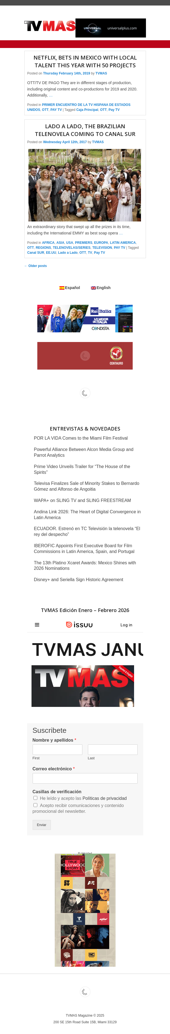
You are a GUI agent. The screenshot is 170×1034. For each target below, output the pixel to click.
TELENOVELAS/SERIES (71, 248)
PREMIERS (83, 243)
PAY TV (56, 110)
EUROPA (101, 243)
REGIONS (43, 248)
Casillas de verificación (57, 791)
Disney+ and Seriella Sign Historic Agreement (78, 579)
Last (91, 758)
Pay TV (114, 110)
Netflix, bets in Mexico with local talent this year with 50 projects (85, 61)
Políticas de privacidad (104, 798)
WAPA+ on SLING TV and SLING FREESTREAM (82, 500)
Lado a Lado (68, 253)
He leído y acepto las (83, 798)
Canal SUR (35, 253)
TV (90, 253)
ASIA (60, 243)
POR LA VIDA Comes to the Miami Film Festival (81, 438)
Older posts (35, 266)
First (36, 758)
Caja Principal (87, 110)
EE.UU (51, 253)
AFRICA (48, 243)
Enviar (41, 825)
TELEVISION (102, 248)
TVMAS (101, 73)
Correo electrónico (54, 768)
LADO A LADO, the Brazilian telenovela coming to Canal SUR (85, 130)
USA (69, 243)
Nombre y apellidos (54, 740)
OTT (45, 110)
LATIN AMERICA (123, 243)
